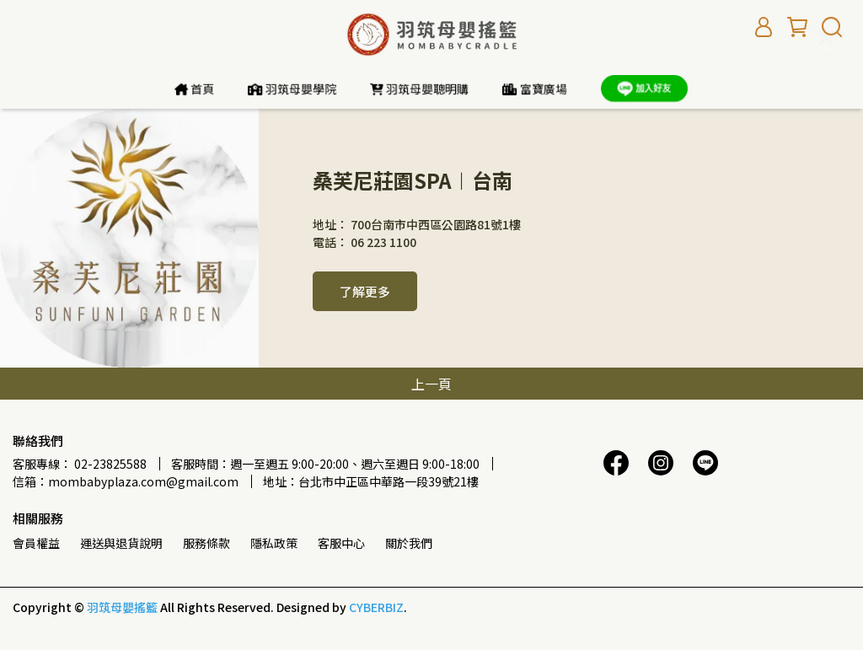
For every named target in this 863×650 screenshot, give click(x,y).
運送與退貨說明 (121, 543)
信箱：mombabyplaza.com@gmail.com (126, 481)
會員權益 (36, 543)
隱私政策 (273, 543)
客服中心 (341, 543)
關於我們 (408, 543)
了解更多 (365, 291)
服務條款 (206, 543)
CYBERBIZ (376, 607)
